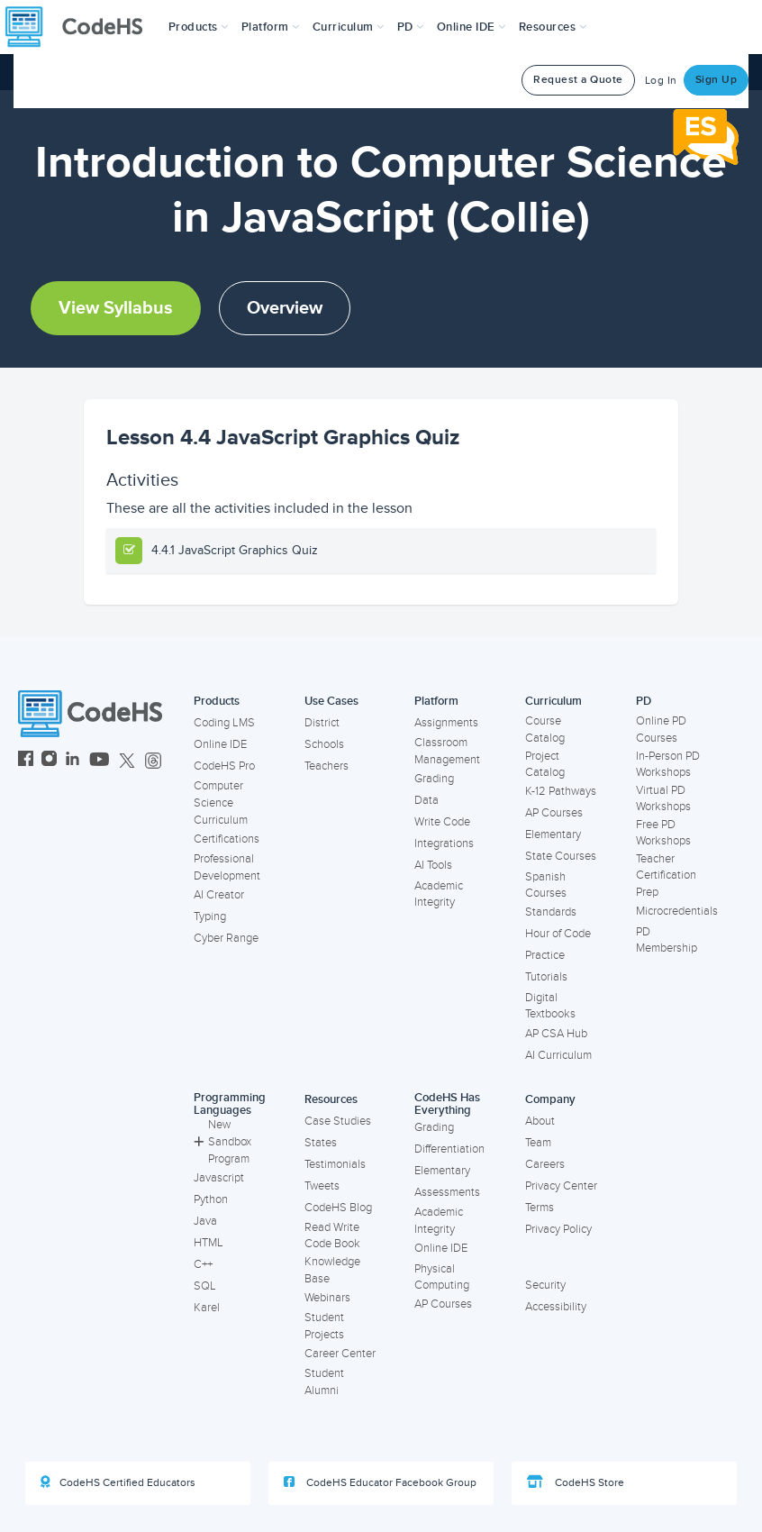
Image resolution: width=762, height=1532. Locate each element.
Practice (545, 955)
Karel (207, 1307)
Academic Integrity (438, 894)
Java (205, 1221)
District (322, 723)
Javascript (219, 1178)
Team (538, 1142)
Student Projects (324, 1326)
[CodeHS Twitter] (127, 761)
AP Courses (554, 813)
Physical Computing (441, 1277)
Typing (210, 916)
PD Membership (666, 940)
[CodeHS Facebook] (25, 761)
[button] (198, 27)
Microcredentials (677, 911)
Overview (284, 308)
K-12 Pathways (560, 791)
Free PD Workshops (663, 833)
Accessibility (555, 1306)
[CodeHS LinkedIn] (72, 761)
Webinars (327, 1297)
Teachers (326, 766)
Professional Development (227, 867)
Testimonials (335, 1164)
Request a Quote (578, 80)
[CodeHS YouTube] (99, 761)
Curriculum (553, 701)
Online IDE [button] (471, 27)
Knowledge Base (332, 1270)
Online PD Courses (661, 729)
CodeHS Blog (338, 1207)
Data (426, 800)
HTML (208, 1243)
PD (643, 701)
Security (545, 1285)
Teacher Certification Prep (666, 875)
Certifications (226, 839)
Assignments (446, 723)
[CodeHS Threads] (153, 761)
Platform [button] (270, 27)
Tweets (322, 1186)
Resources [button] (553, 27)
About (540, 1121)
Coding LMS (224, 723)
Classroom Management (447, 751)
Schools (324, 744)
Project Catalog (545, 764)
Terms (539, 1207)
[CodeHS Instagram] (49, 761)
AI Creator (219, 895)
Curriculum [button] (349, 27)
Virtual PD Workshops (663, 799)
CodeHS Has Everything (447, 1104)
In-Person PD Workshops (668, 764)
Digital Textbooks (550, 1006)
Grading (434, 778)
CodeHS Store (575, 1482)
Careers (545, 1164)
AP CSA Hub (556, 1033)
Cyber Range (226, 938)
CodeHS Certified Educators (118, 1482)
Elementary (553, 834)
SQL (205, 1286)
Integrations (444, 843)
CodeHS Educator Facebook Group (380, 1482)
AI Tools (433, 865)
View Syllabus (116, 308)
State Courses (560, 856)
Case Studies (337, 1121)
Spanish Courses (546, 885)
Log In (661, 80)
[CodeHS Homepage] (81, 27)
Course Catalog (545, 729)
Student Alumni (324, 1382)
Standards (550, 912)
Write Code (442, 822)
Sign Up (716, 80)
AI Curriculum (558, 1055)
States (320, 1142)
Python (211, 1199)
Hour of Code (558, 933)
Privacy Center (561, 1186)
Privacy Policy (558, 1229)
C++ (203, 1264)
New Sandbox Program (222, 1141)
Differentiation (449, 1149)
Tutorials (546, 977)
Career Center (340, 1353)
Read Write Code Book (332, 1236)
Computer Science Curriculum (221, 802)
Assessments (447, 1192)
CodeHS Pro (224, 766)
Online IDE (220, 744)
